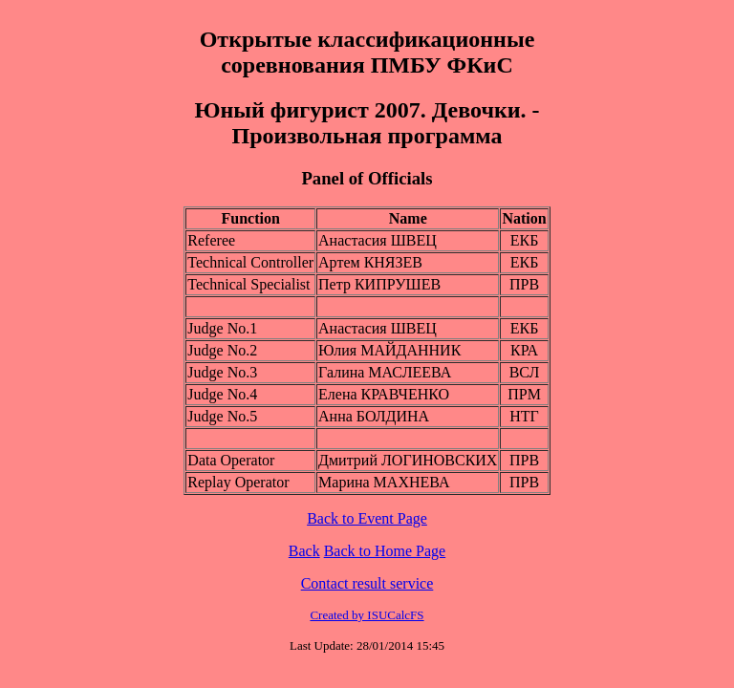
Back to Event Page (367, 518)
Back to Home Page (385, 551)
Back (304, 551)
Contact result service (367, 583)
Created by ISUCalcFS (366, 615)
